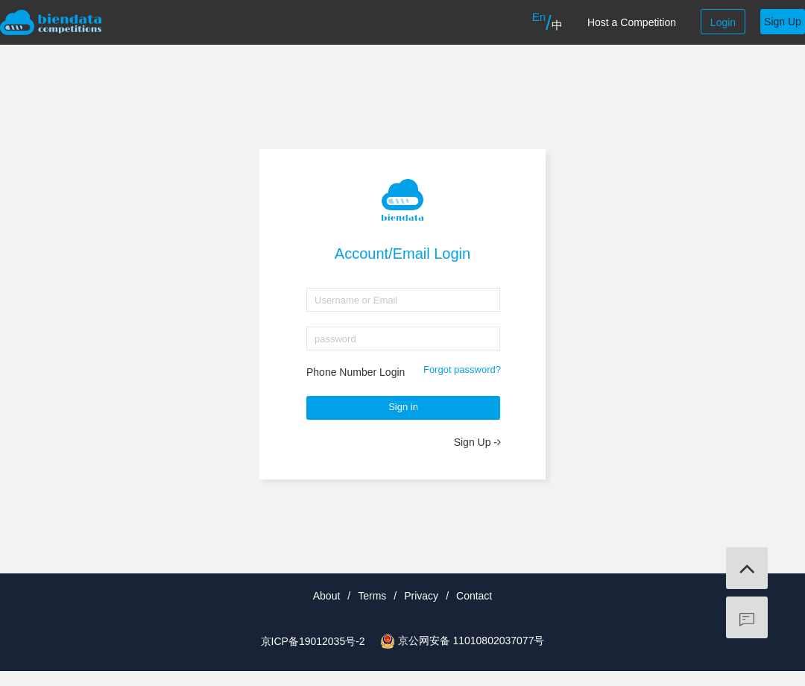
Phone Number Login (355, 372)
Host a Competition (631, 22)
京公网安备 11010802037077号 (471, 640)
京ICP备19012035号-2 (313, 641)
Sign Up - (477, 442)
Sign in (403, 406)
